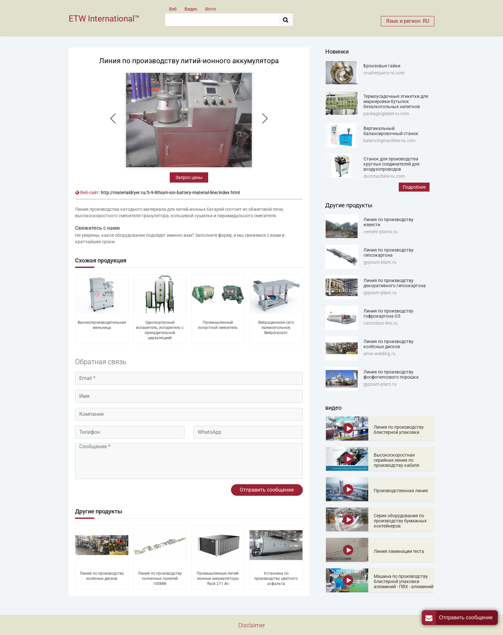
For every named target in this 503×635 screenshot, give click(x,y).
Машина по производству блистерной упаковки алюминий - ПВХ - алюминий (403, 581)
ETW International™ (104, 18)
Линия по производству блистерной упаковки (399, 430)
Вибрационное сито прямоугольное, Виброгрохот (276, 327)
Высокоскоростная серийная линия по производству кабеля (396, 460)
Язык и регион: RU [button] (407, 21)
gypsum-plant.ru (379, 262)
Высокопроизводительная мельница (102, 325)
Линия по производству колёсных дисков (102, 576)
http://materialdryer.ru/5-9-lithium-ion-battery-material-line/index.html (170, 192)
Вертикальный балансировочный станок (390, 131)
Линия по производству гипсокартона (388, 252)
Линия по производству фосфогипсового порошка (391, 374)
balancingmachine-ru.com (389, 140)
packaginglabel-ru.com (386, 113)
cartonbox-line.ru (380, 323)
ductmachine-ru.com (384, 176)
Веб (173, 9)
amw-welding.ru (379, 353)
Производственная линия (401, 490)
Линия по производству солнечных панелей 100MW (160, 578)
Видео (190, 9)
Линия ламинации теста (399, 551)
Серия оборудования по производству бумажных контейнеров (400, 520)
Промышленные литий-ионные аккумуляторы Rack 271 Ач (218, 578)
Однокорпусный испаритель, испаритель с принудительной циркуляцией (159, 330)
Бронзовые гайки (381, 65)
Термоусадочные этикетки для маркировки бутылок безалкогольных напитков (395, 101)
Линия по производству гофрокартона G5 (388, 313)
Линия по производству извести (388, 222)
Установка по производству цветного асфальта (276, 578)
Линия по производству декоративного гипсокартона (394, 283)
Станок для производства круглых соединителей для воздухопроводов (391, 164)
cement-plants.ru (380, 231)
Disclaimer (251, 625)
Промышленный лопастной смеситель (218, 325)
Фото (210, 9)
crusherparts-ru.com (384, 72)
